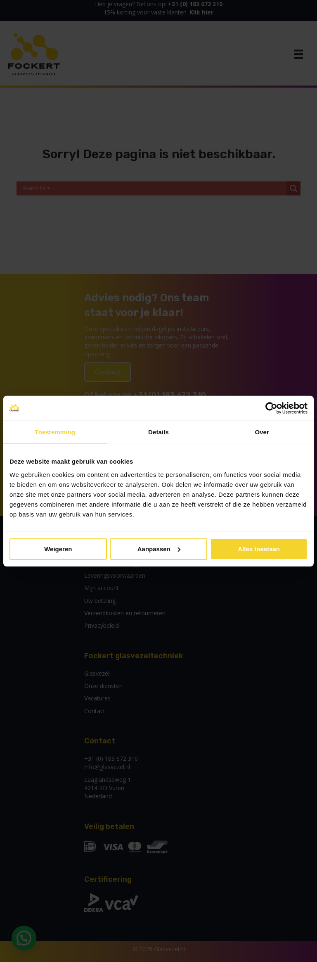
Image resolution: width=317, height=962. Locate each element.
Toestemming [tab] (55, 432)
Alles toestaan (259, 548)
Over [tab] (262, 432)
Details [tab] (158, 432)
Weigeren (58, 548)
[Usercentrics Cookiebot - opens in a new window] (271, 408)
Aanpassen (158, 548)
